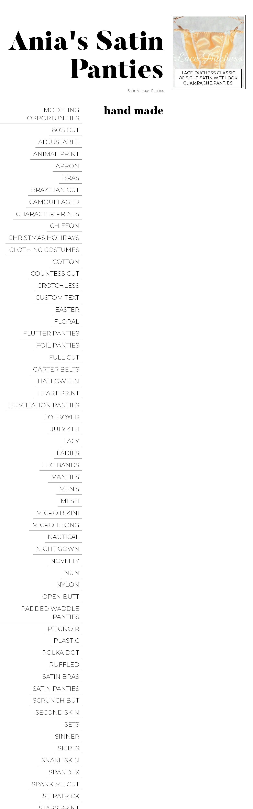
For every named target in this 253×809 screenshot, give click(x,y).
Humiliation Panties (46, 325)
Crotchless (61, 237)
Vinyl (72, 717)
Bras (73, 158)
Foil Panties (60, 281)
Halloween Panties (188, 789)
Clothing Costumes (47, 211)
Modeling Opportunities (56, 112)
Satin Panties (58, 533)
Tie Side (69, 673)
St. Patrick (63, 612)
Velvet (70, 699)
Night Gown (60, 430)
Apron (70, 150)
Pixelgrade (93, 786)
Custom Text (60, 246)
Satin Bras (63, 524)
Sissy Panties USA (184, 774)
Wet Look (64, 725)
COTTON (68, 220)
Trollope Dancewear (223, 774)
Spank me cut (58, 603)
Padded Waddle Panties (53, 477)
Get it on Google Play (170, 797)
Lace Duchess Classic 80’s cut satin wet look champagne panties (208, 73)
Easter (70, 255)
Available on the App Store (218, 797)
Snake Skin (63, 585)
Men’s (72, 386)
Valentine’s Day (54, 690)
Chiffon (67, 193)
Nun (74, 447)
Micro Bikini (60, 404)
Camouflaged (57, 176)
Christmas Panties (226, 789)
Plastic (69, 498)
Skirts (71, 577)
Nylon (70, 456)
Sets (74, 559)
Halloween (61, 307)
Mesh (72, 395)
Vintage (68, 708)
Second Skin (60, 550)
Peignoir (66, 489)
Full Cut (67, 290)
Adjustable (61, 132)
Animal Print (59, 141)
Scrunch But (58, 542)
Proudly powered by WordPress (30, 786)
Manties (68, 377)
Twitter (163, 782)
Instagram (184, 782)
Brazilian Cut (58, 167)
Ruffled (67, 515)
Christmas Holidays (46, 202)
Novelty (67, 439)
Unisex (70, 682)
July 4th (67, 342)
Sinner (70, 568)
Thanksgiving (58, 655)
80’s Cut (68, 123)
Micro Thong (58, 412)
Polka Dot (63, 507)
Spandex (67, 594)
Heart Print (61, 316)
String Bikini (59, 647)
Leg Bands (63, 369)
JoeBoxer (64, 334)
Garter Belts (59, 299)
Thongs (68, 664)
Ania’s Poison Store (147, 774)
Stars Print (62, 620)
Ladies (70, 360)
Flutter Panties (54, 272)
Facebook (142, 782)
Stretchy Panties (51, 638)
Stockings (64, 629)
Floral (69, 263)
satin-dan (209, 83)
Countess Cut (57, 228)
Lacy (74, 351)
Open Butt (63, 465)
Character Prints (50, 185)
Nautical (66, 421)
